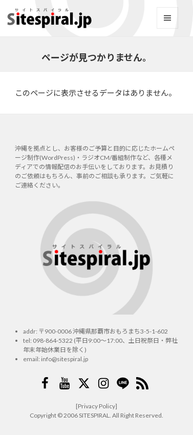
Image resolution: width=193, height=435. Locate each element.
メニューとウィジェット (167, 18)
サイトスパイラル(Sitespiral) (49, 18)
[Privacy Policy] (96, 406)
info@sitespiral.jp (64, 359)
